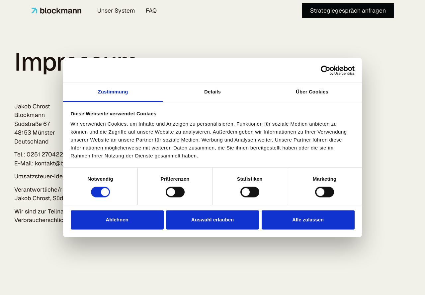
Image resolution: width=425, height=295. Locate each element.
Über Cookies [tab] (312, 91)
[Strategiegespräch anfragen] (348, 11)
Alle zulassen (308, 219)
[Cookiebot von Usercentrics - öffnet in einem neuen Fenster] (326, 70)
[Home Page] (56, 10)
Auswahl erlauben (212, 219)
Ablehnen (117, 219)
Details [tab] (212, 91)
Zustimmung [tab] (113, 91)
